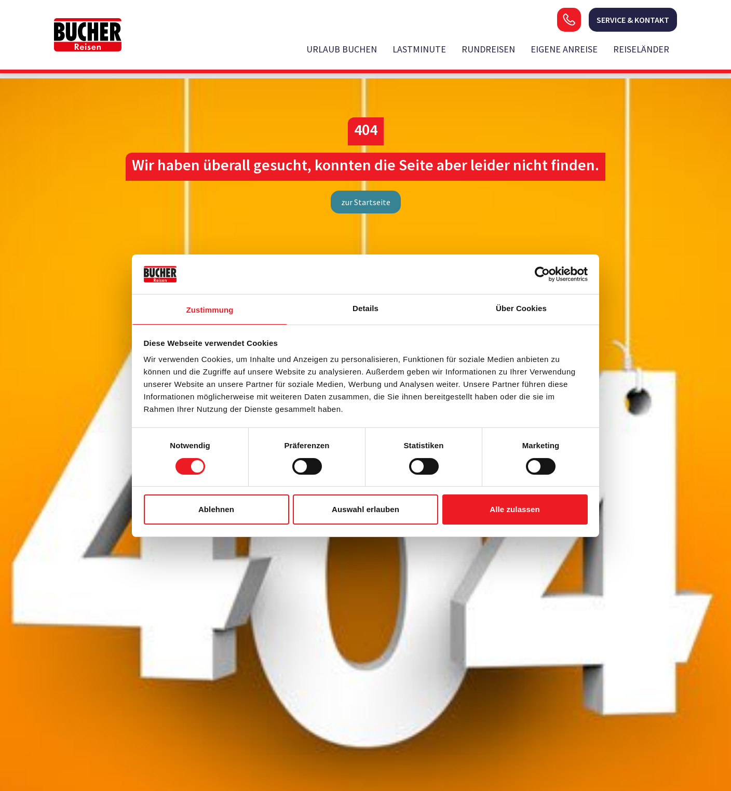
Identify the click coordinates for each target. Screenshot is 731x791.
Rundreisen (488, 49)
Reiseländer (641, 49)
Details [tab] (365, 308)
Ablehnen (216, 509)
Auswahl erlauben (365, 509)
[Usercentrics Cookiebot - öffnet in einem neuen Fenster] (542, 274)
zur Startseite (365, 202)
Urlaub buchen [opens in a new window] (341, 49)
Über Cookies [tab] (521, 308)
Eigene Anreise (564, 49)
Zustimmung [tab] (210, 309)
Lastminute (419, 49)
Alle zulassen (514, 509)
